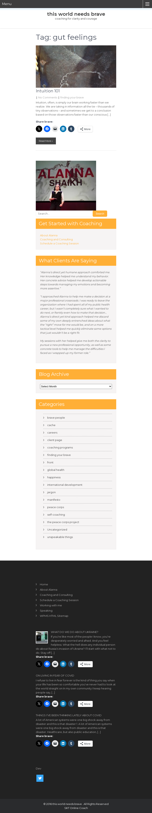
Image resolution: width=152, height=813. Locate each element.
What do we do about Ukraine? (74, 632)
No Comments (47, 97)
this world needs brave (76, 14)
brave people (56, 417)
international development (64, 484)
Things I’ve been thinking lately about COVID (69, 715)
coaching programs (60, 447)
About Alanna (49, 235)
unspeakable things (60, 537)
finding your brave (72, 97)
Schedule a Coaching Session (59, 243)
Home (44, 584)
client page (54, 440)
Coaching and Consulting (56, 239)
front (50, 462)
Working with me (51, 605)
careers (52, 432)
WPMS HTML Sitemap (54, 615)
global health (55, 469)
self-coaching (56, 514)
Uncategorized (57, 529)
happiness (54, 477)
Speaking (46, 610)
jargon (51, 492)
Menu (7, 4)
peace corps (55, 507)
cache (51, 425)
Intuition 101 (48, 91)
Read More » (46, 140)
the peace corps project (63, 522)
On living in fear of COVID (55, 675)
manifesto (53, 499)
